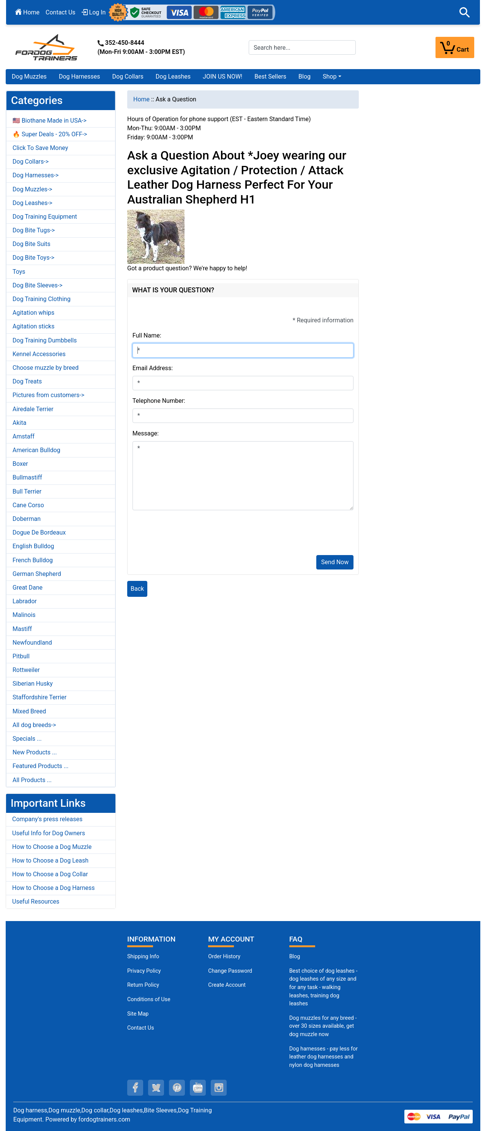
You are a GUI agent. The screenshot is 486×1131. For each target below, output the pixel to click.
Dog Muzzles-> (32, 189)
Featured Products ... (41, 766)
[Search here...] (302, 47)
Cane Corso (28, 505)
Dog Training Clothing (42, 299)
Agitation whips (33, 312)
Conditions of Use (148, 999)
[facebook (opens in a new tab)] (135, 1087)
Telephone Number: (159, 400)
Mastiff (22, 629)
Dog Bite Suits (31, 244)
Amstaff (24, 436)
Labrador (25, 601)
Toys (19, 271)
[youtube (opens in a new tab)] (197, 1087)
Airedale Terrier (33, 409)
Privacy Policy (144, 971)
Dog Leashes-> (32, 203)
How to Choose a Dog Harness (53, 887)
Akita (19, 422)
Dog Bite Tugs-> (34, 230)
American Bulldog (36, 450)
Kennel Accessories (39, 354)
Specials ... (27, 738)
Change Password (230, 971)
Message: (146, 433)
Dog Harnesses (79, 76)
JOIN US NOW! (222, 76)
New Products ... (35, 752)
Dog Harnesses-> (35, 175)
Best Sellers (270, 76)
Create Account (227, 985)
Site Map (137, 1014)
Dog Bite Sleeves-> (38, 285)
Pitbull (21, 656)
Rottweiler (26, 670)
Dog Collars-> (31, 161)
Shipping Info (143, 956)
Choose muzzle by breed (46, 367)
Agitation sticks (33, 326)
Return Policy (143, 985)
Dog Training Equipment (45, 216)
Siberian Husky (33, 683)
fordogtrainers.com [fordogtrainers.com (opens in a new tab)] (104, 1119)
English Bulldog (33, 546)
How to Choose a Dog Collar (50, 874)
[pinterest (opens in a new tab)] (177, 1087)
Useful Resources (35, 901)
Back (137, 588)
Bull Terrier (27, 491)
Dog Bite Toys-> (33, 257)
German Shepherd (37, 573)
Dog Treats (27, 381)
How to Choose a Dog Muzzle (52, 846)
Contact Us (61, 12)
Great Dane (28, 587)
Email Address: (153, 368)
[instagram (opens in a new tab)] (218, 1087)
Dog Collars (128, 76)
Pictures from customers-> (48, 395)
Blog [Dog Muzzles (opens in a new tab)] (294, 956)
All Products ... (32, 780)
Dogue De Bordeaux (39, 532)
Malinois (24, 614)
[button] (465, 12)
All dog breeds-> (34, 725)
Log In (94, 12)
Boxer (20, 463)
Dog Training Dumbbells (45, 340)
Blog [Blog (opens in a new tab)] (304, 76)
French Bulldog (33, 560)
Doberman (27, 518)
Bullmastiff (27, 477)
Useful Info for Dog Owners (48, 833)
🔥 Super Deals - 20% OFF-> (50, 134)
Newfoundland (32, 642)
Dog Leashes (173, 76)
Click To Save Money (40, 147)
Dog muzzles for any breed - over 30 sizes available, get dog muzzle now (323, 1026)
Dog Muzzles (29, 76)
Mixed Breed (29, 711)
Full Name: (147, 335)
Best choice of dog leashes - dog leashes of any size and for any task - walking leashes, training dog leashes (323, 987)
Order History (224, 956)
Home (27, 12)
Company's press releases (47, 819)
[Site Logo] (47, 46)
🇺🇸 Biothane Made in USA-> (50, 120)
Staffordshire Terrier (39, 697)
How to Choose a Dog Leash (50, 860)
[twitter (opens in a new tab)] (156, 1087)
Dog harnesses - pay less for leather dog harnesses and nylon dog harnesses (323, 1057)
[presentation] (190, 534)
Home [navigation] (141, 99)
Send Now (335, 562)
